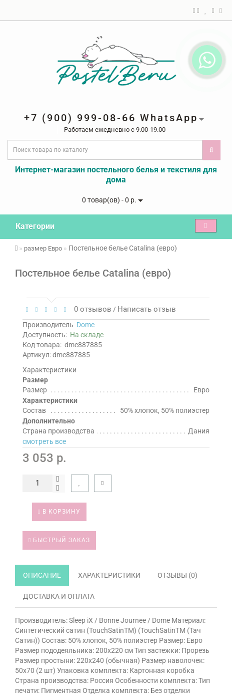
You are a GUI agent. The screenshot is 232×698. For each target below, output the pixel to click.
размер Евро (43, 248)
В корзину (59, 511)
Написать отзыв (147, 309)
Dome (85, 325)
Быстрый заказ (59, 540)
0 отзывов (91, 309)
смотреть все (44, 441)
